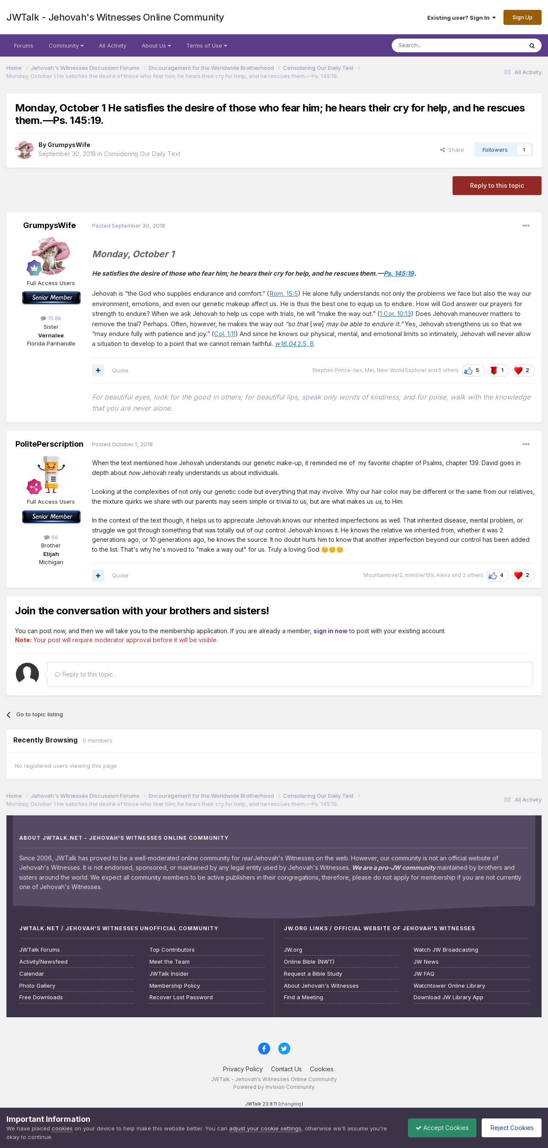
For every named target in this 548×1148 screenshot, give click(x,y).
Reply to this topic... (86, 674)
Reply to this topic (497, 185)
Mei (369, 370)
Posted (128, 225)
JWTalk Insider (169, 974)
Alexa (443, 575)
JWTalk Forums (39, 950)
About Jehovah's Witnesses (321, 986)
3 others (472, 575)
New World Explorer (401, 370)
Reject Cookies (510, 1127)
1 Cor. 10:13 (395, 314)
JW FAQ (424, 974)
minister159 (419, 575)
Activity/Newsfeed (43, 962)
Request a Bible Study (313, 974)
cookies (62, 1128)
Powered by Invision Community (274, 1087)
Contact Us (286, 1069)
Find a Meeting (303, 997)
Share (452, 149)
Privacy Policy (243, 1069)
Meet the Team (169, 962)
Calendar (31, 974)
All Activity (112, 45)
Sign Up (522, 17)
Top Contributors (172, 950)
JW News (426, 962)
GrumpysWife (69, 144)
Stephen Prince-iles (337, 370)
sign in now (330, 630)
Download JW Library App (448, 997)
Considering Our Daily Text (142, 153)
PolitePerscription (49, 443)
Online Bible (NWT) (309, 962)
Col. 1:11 (224, 334)
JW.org (293, 950)
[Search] (435, 45)
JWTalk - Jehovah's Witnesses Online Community (115, 17)
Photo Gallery (37, 986)
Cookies (322, 1069)
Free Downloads (41, 997)
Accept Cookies (438, 1127)
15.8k (51, 318)
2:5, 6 (294, 344)
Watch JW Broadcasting (446, 950)
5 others (448, 370)
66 (51, 537)
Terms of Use (206, 45)
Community (66, 45)
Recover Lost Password (181, 997)
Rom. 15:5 (283, 294)
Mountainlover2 (382, 575)
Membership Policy (174, 986)
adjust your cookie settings (265, 1128)
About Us (156, 45)
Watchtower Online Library (449, 986)
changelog (290, 1104)
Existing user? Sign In (461, 17)
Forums (23, 45)
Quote (120, 370)
